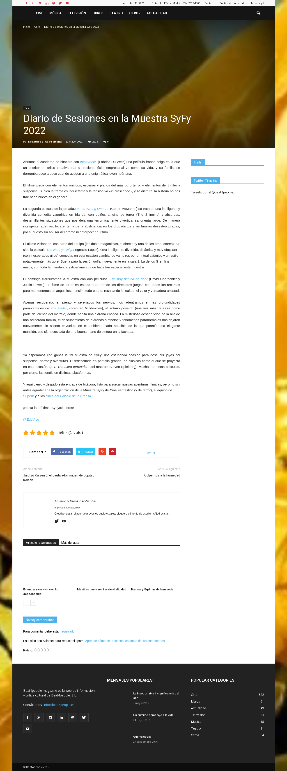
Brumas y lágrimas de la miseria (152, 589)
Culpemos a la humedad (162, 475)
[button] (258, 13)
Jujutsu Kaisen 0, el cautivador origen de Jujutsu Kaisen (58, 477)
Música (55, 13)
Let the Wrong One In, (92, 209)
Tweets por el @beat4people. (212, 192)
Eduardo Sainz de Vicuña (45, 141)
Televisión (77, 13)
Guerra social (142, 736)
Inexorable (88, 162)
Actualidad (157, 13)
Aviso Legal (257, 3)
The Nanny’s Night (60, 250)
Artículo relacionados (41, 542)
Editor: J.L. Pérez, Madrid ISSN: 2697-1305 (176, 3)
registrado (67, 631)
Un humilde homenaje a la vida (153, 715)
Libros (97, 13)
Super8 (28, 396)
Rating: (28, 650)
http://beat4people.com (67, 507)
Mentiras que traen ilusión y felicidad (101, 589)
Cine (39, 13)
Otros (134, 13)
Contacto (209, 3)
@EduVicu (31, 419)
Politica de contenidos (233, 3)
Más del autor (71, 542)
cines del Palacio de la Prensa (68, 396)
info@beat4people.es (59, 705)
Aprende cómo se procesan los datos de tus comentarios (125, 641)
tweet (151, 453)
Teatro (116, 13)
